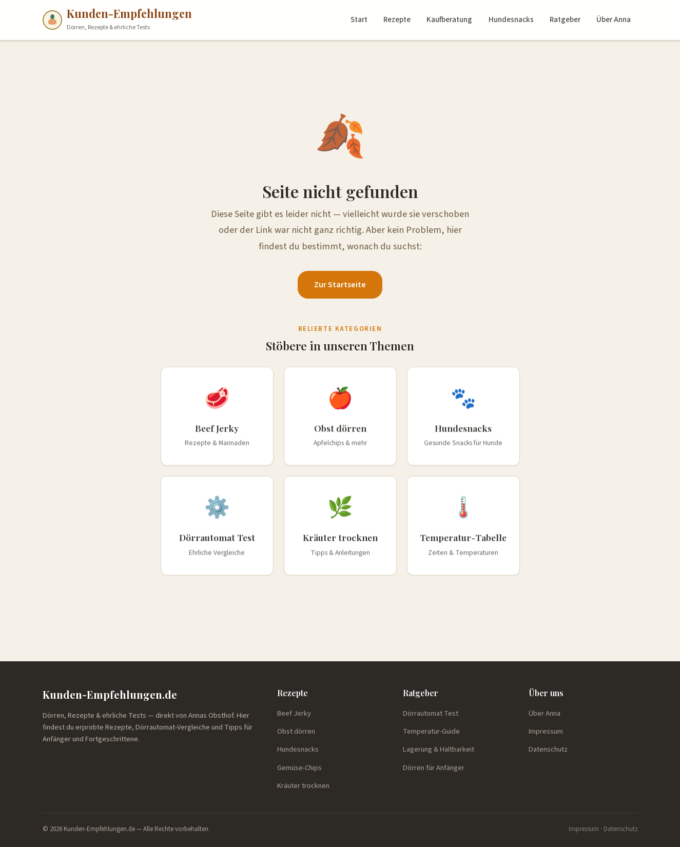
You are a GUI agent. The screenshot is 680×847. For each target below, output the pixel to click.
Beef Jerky (294, 713)
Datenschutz (548, 749)
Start (359, 19)
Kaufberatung (449, 19)
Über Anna (613, 19)
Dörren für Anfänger (433, 767)
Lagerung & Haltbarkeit (438, 749)
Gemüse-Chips (299, 767)
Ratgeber (565, 19)
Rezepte (397, 19)
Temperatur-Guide (431, 731)
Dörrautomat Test (430, 713)
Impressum (546, 731)
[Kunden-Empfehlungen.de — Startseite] (117, 20)
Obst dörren (296, 731)
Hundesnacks (511, 19)
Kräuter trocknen (303, 785)
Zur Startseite (340, 284)
